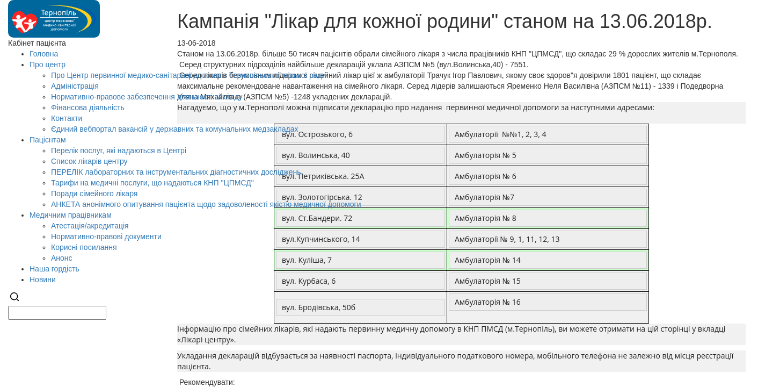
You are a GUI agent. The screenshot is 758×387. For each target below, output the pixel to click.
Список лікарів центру (89, 161)
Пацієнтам (48, 139)
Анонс (61, 258)
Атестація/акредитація (90, 225)
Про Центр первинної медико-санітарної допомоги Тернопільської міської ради (188, 75)
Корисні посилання (83, 247)
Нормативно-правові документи (106, 236)
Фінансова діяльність (88, 107)
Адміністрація (75, 86)
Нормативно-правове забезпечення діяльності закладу (147, 96)
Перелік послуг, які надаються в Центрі (118, 150)
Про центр (47, 64)
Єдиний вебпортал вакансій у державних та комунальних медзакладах (174, 129)
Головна (44, 53)
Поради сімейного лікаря (94, 193)
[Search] (14, 300)
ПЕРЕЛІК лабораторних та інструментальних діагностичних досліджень (176, 172)
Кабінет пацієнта (37, 43)
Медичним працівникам (71, 215)
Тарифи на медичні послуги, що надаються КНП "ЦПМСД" (152, 182)
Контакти (66, 118)
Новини (43, 279)
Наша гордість (54, 268)
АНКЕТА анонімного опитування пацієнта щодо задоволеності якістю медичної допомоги (206, 204)
